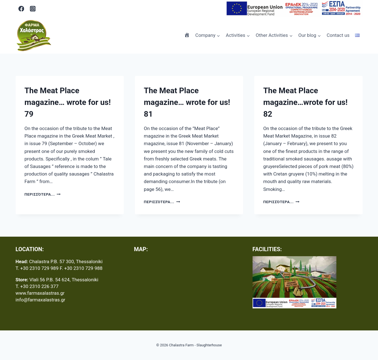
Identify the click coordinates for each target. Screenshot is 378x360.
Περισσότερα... (43, 194)
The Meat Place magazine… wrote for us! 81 (187, 102)
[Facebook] (21, 8)
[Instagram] (32, 8)
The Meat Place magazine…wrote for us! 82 (305, 102)
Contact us (338, 35)
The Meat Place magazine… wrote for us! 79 (68, 102)
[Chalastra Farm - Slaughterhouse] (34, 35)
